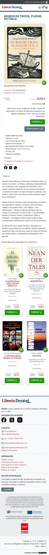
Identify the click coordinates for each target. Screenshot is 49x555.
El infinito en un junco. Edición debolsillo (12, 283)
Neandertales (36, 281)
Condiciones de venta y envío (12, 462)
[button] (39, 7)
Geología (8, 161)
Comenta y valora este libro (14, 93)
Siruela (15, 138)
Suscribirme (7, 489)
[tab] (6, 176)
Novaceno (36, 356)
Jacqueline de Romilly (15, 85)
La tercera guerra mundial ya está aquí (12, 357)
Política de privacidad (9, 467)
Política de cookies (8, 470)
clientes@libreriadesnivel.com (14, 443)
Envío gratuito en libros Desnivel (13, 465)
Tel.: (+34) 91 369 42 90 (11, 438)
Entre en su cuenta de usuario (36, 2)
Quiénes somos (7, 459)
